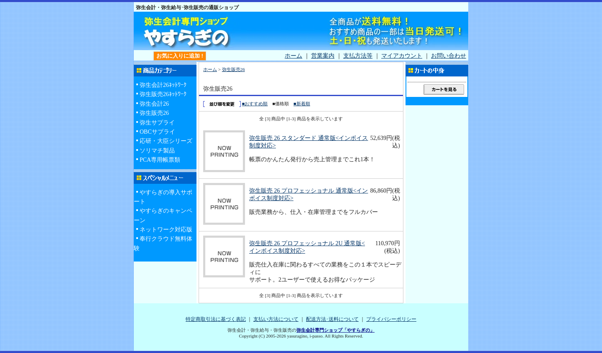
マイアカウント (401, 56)
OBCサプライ (157, 132)
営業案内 (322, 56)
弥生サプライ (157, 122)
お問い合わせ (448, 56)
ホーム (293, 56)
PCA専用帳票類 (160, 160)
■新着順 (301, 103)
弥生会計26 (154, 104)
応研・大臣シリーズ (166, 141)
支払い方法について (275, 319)
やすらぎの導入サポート (163, 197)
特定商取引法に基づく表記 (216, 319)
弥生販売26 (154, 113)
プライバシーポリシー (391, 319)
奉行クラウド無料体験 (163, 243)
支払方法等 (357, 56)
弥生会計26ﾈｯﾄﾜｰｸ (163, 85)
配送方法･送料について (332, 319)
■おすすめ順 (255, 103)
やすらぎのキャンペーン (163, 215)
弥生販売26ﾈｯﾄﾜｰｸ (163, 94)
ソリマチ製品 (157, 150)
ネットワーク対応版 (166, 229)
